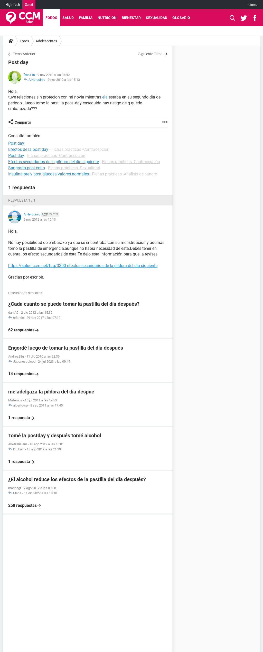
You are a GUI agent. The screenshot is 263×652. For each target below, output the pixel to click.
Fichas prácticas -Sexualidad (74, 167)
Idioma (252, 5)
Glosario (181, 18)
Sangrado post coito (26, 167)
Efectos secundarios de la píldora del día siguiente (53, 161)
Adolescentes (46, 41)
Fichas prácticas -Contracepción (80, 149)
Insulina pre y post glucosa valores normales (48, 174)
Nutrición (107, 18)
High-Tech (13, 5)
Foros (51, 18)
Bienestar (131, 18)
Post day (16, 155)
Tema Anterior (24, 54)
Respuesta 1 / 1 (21, 200)
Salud (29, 5)
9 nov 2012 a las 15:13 (64, 80)
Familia (85, 18)
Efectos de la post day (28, 149)
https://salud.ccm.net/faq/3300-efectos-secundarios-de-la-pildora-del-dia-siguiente (82, 265)
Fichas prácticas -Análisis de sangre (124, 174)
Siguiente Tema (150, 54)
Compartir (23, 122)
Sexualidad (156, 18)
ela (105, 97)
